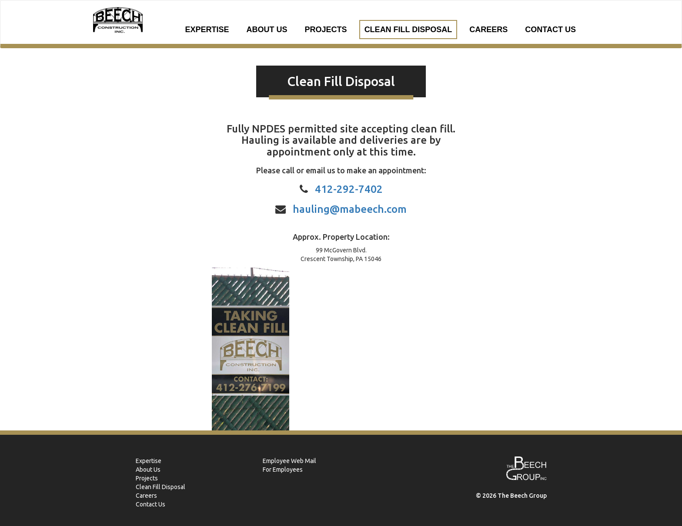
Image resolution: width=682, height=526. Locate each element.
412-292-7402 (349, 189)
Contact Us (550, 29)
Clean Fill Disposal (408, 29)
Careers (488, 29)
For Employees (283, 469)
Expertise (207, 29)
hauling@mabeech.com (350, 209)
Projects (326, 29)
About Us (267, 29)
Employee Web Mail (289, 460)
